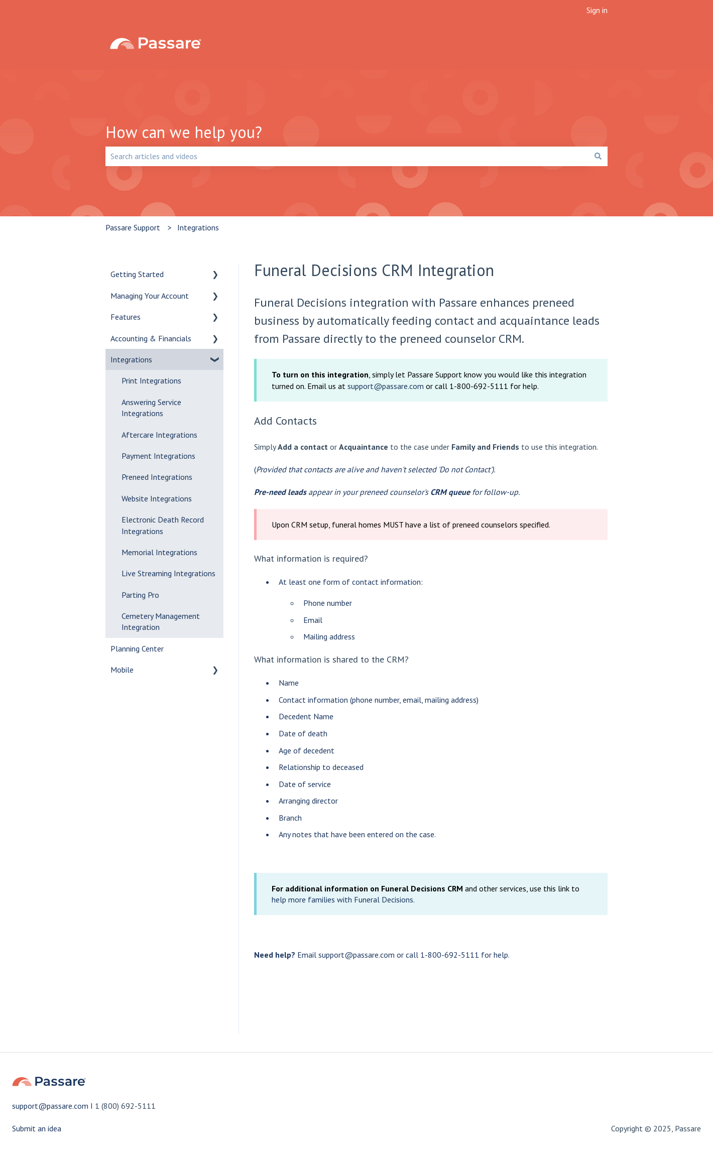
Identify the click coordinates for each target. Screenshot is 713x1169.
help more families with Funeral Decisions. (343, 899)
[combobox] (346, 156)
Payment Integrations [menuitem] (158, 456)
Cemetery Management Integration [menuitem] (161, 621)
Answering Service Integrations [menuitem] (151, 407)
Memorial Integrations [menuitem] (159, 552)
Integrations (198, 227)
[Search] (598, 156)
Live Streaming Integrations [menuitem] (168, 573)
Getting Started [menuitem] (137, 274)
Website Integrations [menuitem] (157, 498)
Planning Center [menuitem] (137, 648)
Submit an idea (36, 1128)
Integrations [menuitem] (131, 359)
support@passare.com (385, 386)
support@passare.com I (53, 1106)
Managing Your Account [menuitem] (149, 296)
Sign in (597, 10)
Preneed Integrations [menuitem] (157, 477)
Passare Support (132, 227)
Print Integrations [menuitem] (151, 380)
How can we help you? (183, 132)
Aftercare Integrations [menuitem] (159, 435)
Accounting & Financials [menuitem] (150, 338)
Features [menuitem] (125, 317)
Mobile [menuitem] (122, 670)
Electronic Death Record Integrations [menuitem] (163, 525)
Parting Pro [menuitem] (140, 595)
